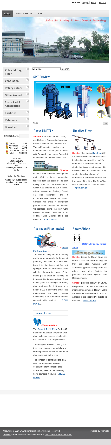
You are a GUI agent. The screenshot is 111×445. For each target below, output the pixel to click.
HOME (7, 13)
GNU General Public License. (58, 441)
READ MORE (50, 219)
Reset (93, 2)
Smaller (102, 2)
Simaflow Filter (82, 130)
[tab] (27, 68)
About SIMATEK (24, 13)
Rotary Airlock (81, 228)
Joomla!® (105, 437)
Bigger (86, 2)
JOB (40, 13)
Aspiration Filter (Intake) (49, 228)
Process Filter (42, 313)
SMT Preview (41, 76)
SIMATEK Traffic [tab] (11, 136)
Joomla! (7, 441)
